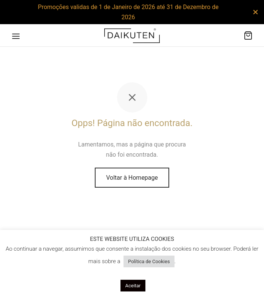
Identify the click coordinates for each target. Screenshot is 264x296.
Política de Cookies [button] (149, 261)
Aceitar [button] (132, 285)
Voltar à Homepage (132, 177)
